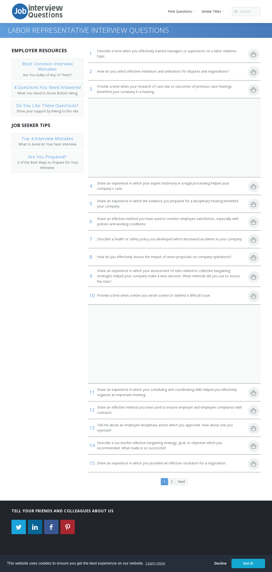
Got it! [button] (248, 563)
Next (181, 481)
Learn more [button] (155, 563)
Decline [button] (220, 563)
